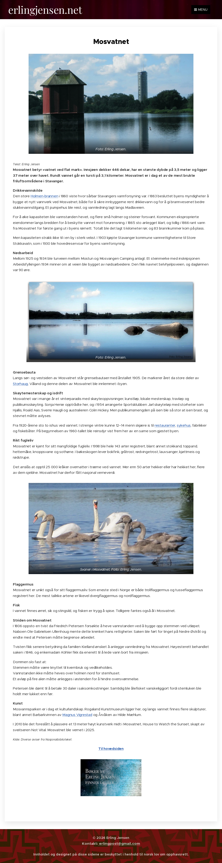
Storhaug (20, 383)
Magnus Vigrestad (77, 714)
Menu (200, 9)
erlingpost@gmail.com (119, 843)
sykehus (184, 425)
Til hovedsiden (111, 748)
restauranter (165, 425)
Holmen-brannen (44, 196)
